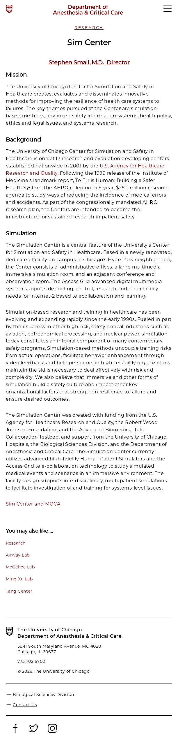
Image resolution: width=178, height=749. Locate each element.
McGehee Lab (20, 567)
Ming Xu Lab (19, 579)
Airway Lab (18, 555)
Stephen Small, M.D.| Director (89, 62)
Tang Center (19, 591)
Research (89, 27)
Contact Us (25, 704)
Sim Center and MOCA (33, 504)
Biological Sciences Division (43, 694)
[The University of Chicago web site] (9, 8)
